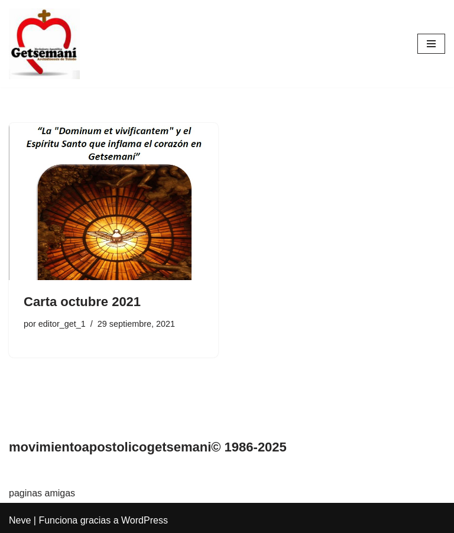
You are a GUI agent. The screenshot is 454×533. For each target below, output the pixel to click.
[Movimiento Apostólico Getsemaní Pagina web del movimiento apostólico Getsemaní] (44, 43)
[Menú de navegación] (431, 44)
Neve (20, 520)
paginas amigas (42, 493)
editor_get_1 (62, 324)
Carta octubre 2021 (82, 301)
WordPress (144, 520)
